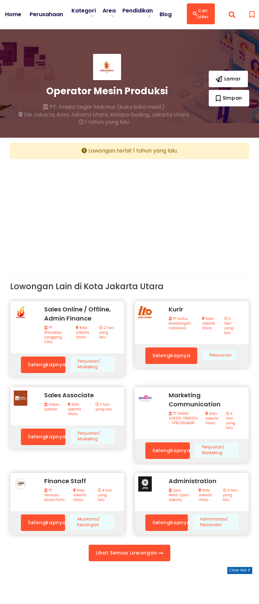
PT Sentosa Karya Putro (54, 495)
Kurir (176, 309)
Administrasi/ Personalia (214, 522)
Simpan (229, 98)
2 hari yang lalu (106, 333)
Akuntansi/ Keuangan (88, 522)
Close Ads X (239, 570)
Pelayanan (220, 355)
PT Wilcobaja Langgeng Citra (53, 335)
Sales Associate (69, 395)
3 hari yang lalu (228, 325)
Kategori (83, 10)
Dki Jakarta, (37, 115)
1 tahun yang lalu (104, 122)
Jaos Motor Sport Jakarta (179, 495)
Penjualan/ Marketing (89, 364)
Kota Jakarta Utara (82, 333)
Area (109, 10)
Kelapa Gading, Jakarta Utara (149, 115)
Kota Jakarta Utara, (83, 115)
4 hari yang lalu (230, 420)
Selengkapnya (46, 364)
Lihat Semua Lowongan (129, 552)
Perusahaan (46, 14)
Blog (166, 14)
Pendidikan (137, 10)
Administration (193, 481)
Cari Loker (201, 14)
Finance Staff (65, 481)
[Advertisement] (67, 211)
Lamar (228, 78)
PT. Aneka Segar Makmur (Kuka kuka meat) (104, 107)
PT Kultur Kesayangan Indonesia (180, 323)
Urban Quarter (51, 407)
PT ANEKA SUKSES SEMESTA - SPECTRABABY (183, 418)
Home (13, 14)
